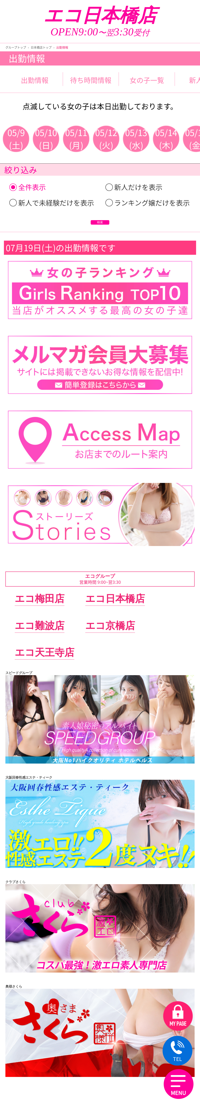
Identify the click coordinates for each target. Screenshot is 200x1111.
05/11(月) (76, 138)
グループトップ (15, 47)
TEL (177, 1052)
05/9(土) (16, 138)
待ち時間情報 (90, 80)
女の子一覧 (147, 80)
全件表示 (27, 187)
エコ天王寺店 (44, 652)
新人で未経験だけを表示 (51, 203)
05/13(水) (136, 138)
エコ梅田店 (39, 598)
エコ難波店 (39, 625)
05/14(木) (166, 138)
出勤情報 (34, 80)
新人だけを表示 (134, 187)
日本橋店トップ (41, 47)
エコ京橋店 (110, 625)
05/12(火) (106, 138)
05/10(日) (46, 138)
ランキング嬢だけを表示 (147, 203)
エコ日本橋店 (100, 15)
